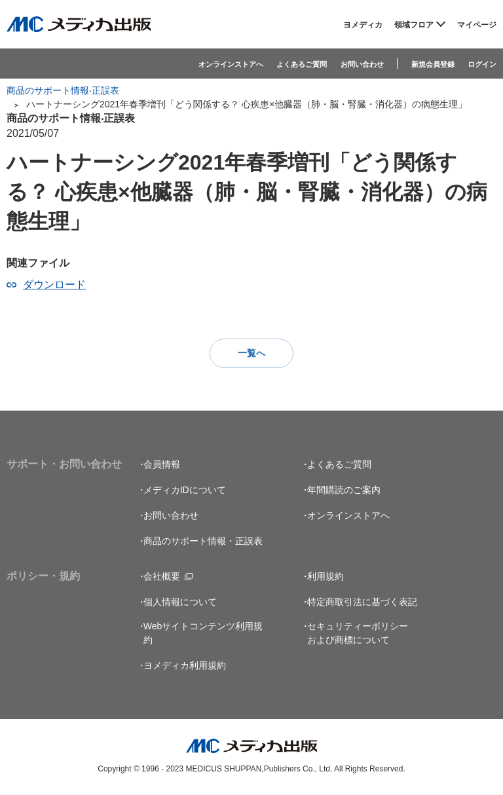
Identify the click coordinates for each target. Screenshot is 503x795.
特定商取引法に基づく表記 (362, 602)
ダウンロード (54, 284)
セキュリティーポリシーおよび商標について (357, 633)
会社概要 (161, 577)
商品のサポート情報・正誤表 (203, 541)
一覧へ (251, 353)
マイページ (476, 24)
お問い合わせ (362, 64)
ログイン (482, 64)
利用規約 (325, 577)
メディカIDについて (184, 490)
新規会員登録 (433, 64)
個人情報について (180, 602)
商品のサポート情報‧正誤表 (63, 90)
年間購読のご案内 (344, 490)
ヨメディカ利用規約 (184, 666)
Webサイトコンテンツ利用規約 (203, 633)
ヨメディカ (362, 24)
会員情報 (161, 465)
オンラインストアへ (230, 64)
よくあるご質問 (301, 64)
